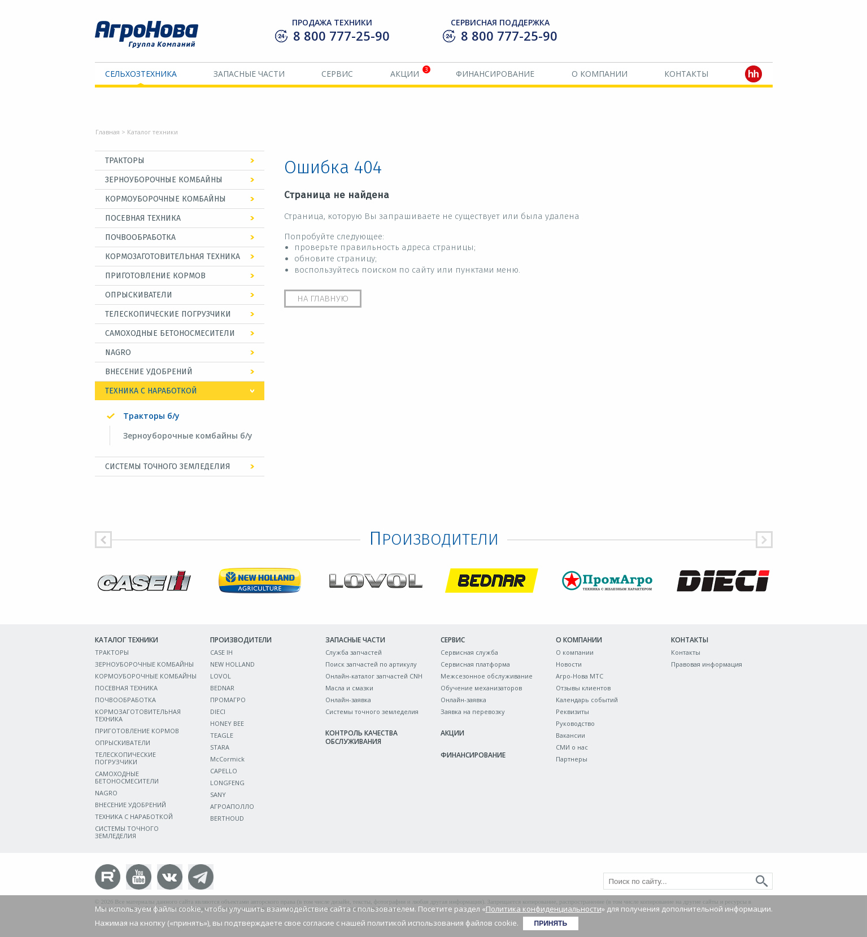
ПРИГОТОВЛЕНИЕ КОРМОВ (155, 276)
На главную (322, 299)
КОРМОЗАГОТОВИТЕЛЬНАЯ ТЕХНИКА (172, 256)
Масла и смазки (349, 687)
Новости (569, 664)
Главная (107, 132)
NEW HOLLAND (232, 664)
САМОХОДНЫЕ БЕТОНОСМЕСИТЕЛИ (170, 333)
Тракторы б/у (151, 415)
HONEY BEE (227, 723)
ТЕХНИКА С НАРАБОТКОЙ (151, 391)
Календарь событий (587, 699)
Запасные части (249, 73)
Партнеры (571, 759)
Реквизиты (572, 711)
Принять (551, 923)
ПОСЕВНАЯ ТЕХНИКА (143, 218)
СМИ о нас (572, 747)
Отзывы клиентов (583, 687)
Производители (241, 640)
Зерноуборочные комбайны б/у (187, 435)
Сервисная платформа (475, 664)
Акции (404, 73)
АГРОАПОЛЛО (232, 806)
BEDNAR (222, 687)
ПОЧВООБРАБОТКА (140, 237)
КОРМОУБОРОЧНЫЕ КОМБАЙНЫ (165, 199)
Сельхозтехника (141, 73)
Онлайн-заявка (348, 699)
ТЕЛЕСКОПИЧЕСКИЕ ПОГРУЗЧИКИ (168, 314)
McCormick (227, 759)
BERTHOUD (227, 818)
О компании (600, 73)
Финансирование (495, 73)
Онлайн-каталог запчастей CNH (373, 676)
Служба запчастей (353, 652)
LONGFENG (227, 782)
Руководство (575, 723)
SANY (218, 794)
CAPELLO (223, 770)
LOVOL (220, 676)
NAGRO (118, 352)
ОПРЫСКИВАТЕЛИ (138, 295)
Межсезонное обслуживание (487, 676)
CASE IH (221, 652)
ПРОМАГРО (228, 699)
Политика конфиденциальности (544, 909)
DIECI (217, 711)
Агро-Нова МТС (579, 676)
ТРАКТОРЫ (125, 160)
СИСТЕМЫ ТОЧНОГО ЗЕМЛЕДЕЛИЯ (167, 466)
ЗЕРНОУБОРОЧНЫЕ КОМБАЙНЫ (164, 180)
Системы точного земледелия (372, 711)
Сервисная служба (469, 652)
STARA (219, 747)
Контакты (686, 73)
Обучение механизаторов (481, 687)
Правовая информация (706, 664)
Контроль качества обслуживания (361, 737)
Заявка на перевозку (473, 711)
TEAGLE (221, 735)
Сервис (337, 73)
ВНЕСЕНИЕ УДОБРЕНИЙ (149, 371)
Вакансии (570, 735)
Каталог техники (126, 640)
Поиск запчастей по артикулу (371, 664)
